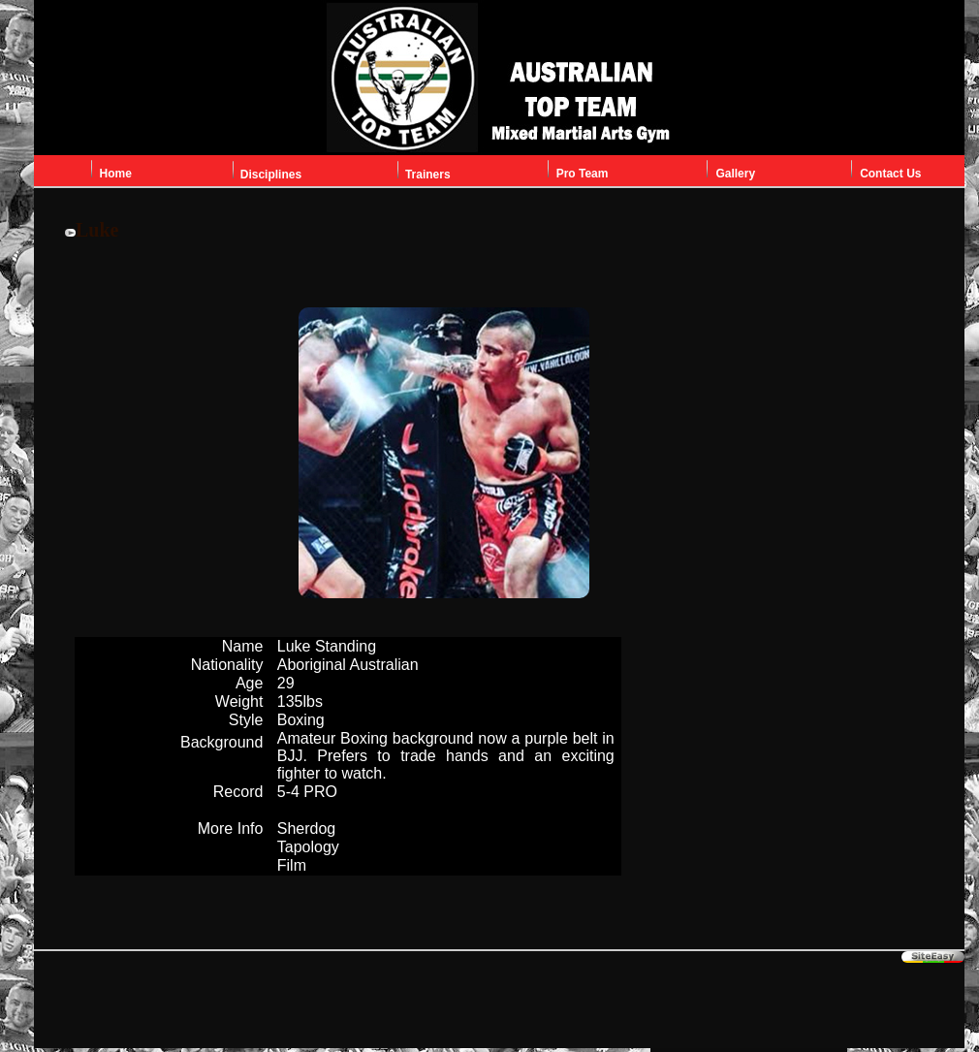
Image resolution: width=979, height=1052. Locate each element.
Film (291, 865)
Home (116, 173)
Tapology (308, 847)
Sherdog (306, 828)
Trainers (428, 174)
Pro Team (582, 173)
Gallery (735, 173)
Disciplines (270, 174)
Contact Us (890, 173)
